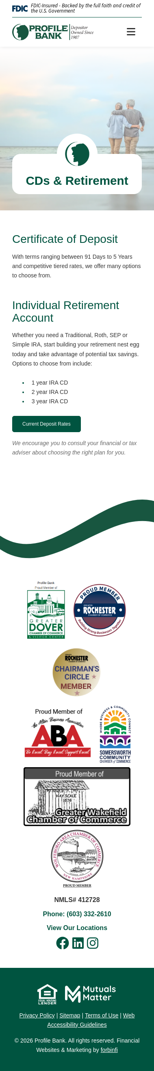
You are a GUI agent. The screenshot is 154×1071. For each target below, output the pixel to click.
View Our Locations (77, 927)
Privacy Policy (37, 1015)
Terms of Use (101, 1015)
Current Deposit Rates (46, 424)
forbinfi (109, 1050)
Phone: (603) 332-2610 (77, 914)
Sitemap (69, 1015)
